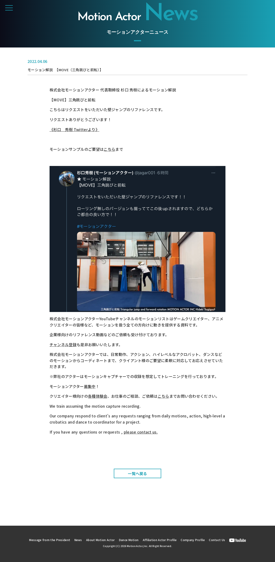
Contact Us (223, 540)
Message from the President (44, 540)
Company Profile (197, 540)
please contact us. (141, 431)
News (75, 540)
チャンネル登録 (63, 344)
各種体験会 (97, 396)
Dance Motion (129, 540)
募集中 (90, 386)
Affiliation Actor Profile (162, 540)
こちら (109, 149)
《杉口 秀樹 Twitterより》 (74, 129)
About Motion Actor (99, 540)
